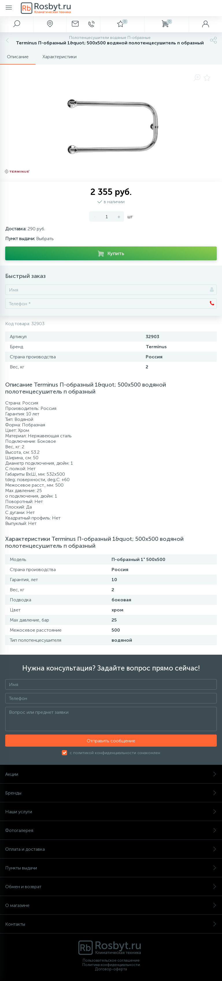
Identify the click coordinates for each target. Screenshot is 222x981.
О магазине (111, 905)
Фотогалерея (111, 830)
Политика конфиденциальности (111, 965)
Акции (111, 774)
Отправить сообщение (111, 740)
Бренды (111, 793)
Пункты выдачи (111, 868)
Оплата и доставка (111, 849)
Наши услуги (111, 811)
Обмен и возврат (111, 886)
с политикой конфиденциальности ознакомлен (115, 752)
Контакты (111, 924)
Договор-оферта (111, 969)
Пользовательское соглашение (111, 960)
